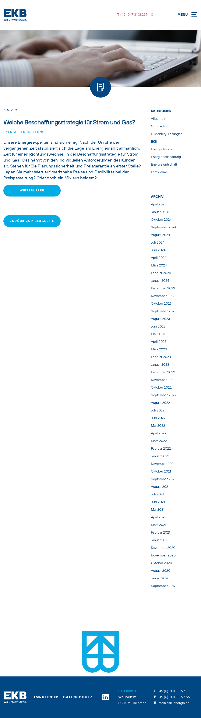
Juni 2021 (158, 502)
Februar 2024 (161, 273)
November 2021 (162, 464)
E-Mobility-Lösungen (167, 134)
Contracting (160, 126)
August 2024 (160, 235)
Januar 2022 (160, 456)
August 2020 (160, 571)
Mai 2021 (157, 510)
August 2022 (160, 403)
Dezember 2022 (163, 372)
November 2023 (163, 296)
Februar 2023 (161, 357)
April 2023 (158, 342)
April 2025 (158, 204)
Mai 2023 (158, 334)
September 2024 (163, 227)
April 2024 (158, 258)
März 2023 (159, 349)
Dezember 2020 (163, 548)
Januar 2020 (160, 578)
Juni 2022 (158, 418)
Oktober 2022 (161, 387)
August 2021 (160, 487)
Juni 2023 (158, 326)
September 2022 (163, 395)
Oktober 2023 (161, 303)
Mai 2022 (158, 426)
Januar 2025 (160, 212)
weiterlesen (32, 190)
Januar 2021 (159, 540)
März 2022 (159, 441)
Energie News (161, 149)
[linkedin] (105, 697)
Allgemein (158, 119)
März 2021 (158, 525)
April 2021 (158, 517)
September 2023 (163, 311)
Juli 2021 (157, 494)
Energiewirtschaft (164, 164)
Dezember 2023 (163, 288)
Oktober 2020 (161, 563)
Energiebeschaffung (24, 132)
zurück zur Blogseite (32, 221)
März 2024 (159, 265)
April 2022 (158, 433)
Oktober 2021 (161, 471)
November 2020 (163, 555)
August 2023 (160, 319)
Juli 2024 (158, 242)
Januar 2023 (160, 365)
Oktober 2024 (161, 220)
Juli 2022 (158, 410)
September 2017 (163, 586)
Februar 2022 (161, 448)
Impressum (46, 697)
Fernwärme (159, 172)
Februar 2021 (160, 532)
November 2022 (163, 380)
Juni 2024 (158, 250)
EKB (154, 142)
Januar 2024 (160, 281)
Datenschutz (78, 697)
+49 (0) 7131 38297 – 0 (136, 15)
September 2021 (163, 479)
